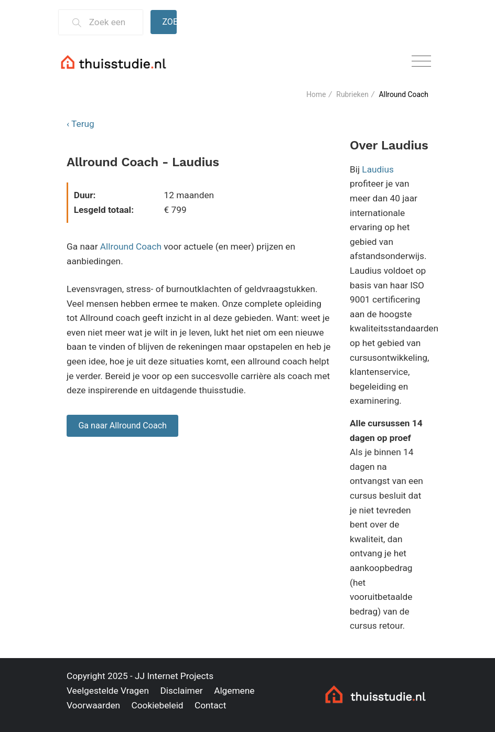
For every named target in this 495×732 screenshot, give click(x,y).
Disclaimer (181, 690)
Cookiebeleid (157, 705)
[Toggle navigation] (421, 61)
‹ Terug (80, 124)
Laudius (378, 169)
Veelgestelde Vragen (108, 690)
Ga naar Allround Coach (122, 425)
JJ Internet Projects (174, 676)
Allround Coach (131, 246)
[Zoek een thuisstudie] (111, 22)
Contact (210, 705)
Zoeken (169, 22)
